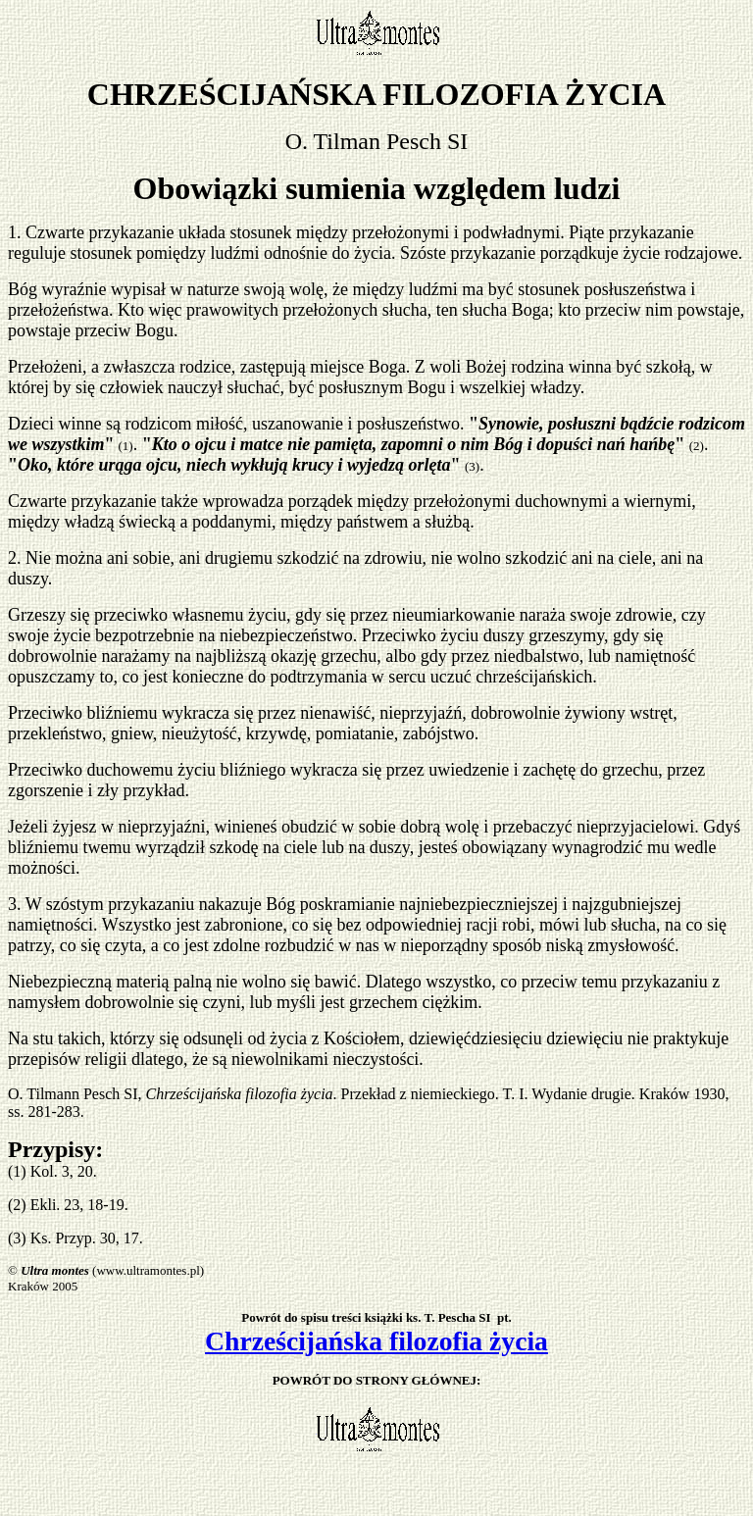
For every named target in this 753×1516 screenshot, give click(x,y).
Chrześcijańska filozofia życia (376, 1341)
